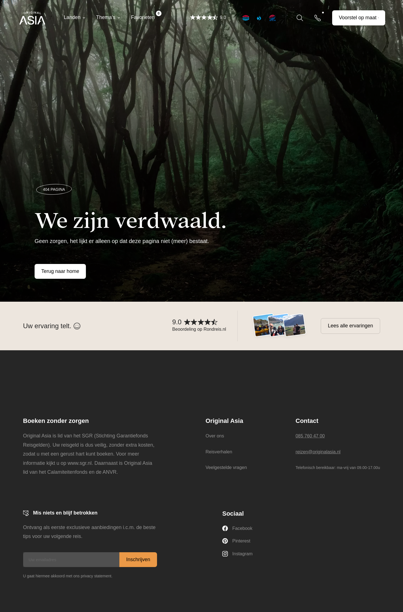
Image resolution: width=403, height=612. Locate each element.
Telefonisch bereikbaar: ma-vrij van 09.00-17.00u (338, 467)
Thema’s (106, 17)
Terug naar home (60, 271)
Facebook (238, 529)
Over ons (214, 436)
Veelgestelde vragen (226, 467)
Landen (73, 17)
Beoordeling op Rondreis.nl (199, 329)
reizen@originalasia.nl (320, 451)
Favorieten (147, 15)
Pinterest (237, 542)
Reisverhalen (218, 451)
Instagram (238, 556)
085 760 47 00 (312, 436)
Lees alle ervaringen (350, 325)
